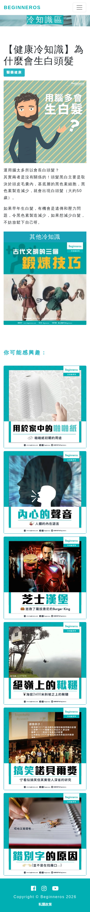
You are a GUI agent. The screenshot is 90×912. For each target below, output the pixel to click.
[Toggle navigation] (79, 7)
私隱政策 (45, 904)
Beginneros (22, 7)
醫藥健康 (14, 72)
